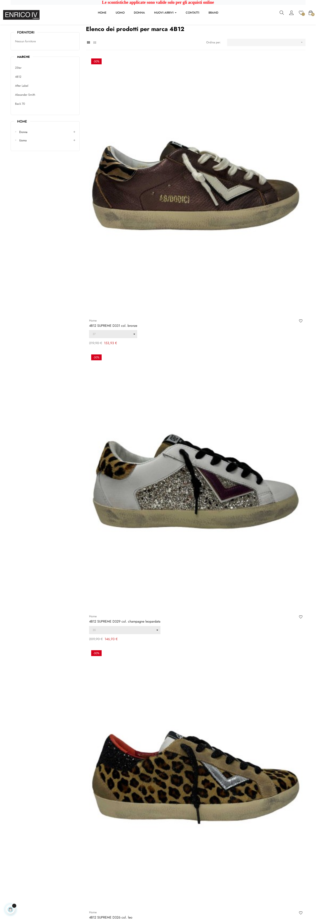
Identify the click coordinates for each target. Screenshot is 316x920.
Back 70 (20, 129)
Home (22, 145)
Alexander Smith (25, 119)
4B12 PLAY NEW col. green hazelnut (261, 409)
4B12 (18, 101)
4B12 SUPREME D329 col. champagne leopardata (189, 172)
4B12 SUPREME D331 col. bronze (113, 172)
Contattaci (92, 845)
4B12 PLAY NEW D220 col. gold (113, 409)
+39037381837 (20, 873)
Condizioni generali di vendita (105, 836)
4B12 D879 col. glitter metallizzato (113, 763)
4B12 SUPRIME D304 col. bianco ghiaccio (265, 527)
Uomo (23, 165)
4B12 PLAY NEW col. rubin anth (185, 409)
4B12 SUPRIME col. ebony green (112, 290)
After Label (21, 110)
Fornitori (25, 57)
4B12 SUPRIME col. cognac (181, 290)
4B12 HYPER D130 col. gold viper (113, 527)
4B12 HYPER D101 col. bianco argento (262, 645)
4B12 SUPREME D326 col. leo (257, 172)
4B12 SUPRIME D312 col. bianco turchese (192, 527)
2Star (18, 92)
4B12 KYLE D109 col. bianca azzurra (115, 645)
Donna (23, 157)
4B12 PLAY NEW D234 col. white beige (263, 290)
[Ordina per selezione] (266, 67)
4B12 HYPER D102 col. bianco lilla (187, 645)
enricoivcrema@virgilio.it (26, 867)
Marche (23, 81)
